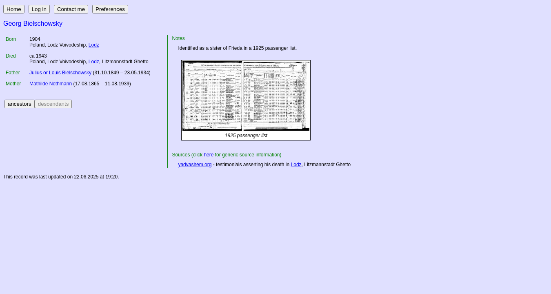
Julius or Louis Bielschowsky (60, 73)
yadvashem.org (194, 164)
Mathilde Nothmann (50, 84)
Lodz (94, 45)
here (208, 155)
